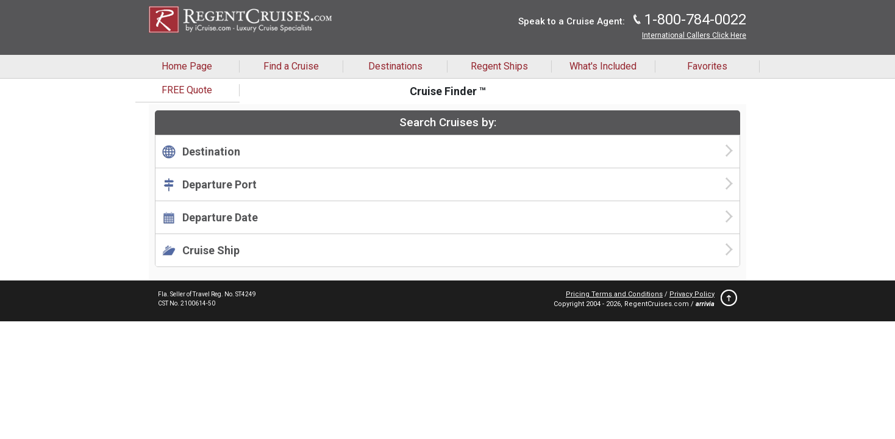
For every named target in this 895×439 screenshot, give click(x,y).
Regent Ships (499, 66)
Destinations (395, 66)
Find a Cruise (291, 66)
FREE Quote (187, 90)
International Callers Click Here (694, 35)
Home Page (187, 66)
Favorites (707, 66)
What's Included (602, 66)
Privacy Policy (692, 294)
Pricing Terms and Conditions (614, 294)
